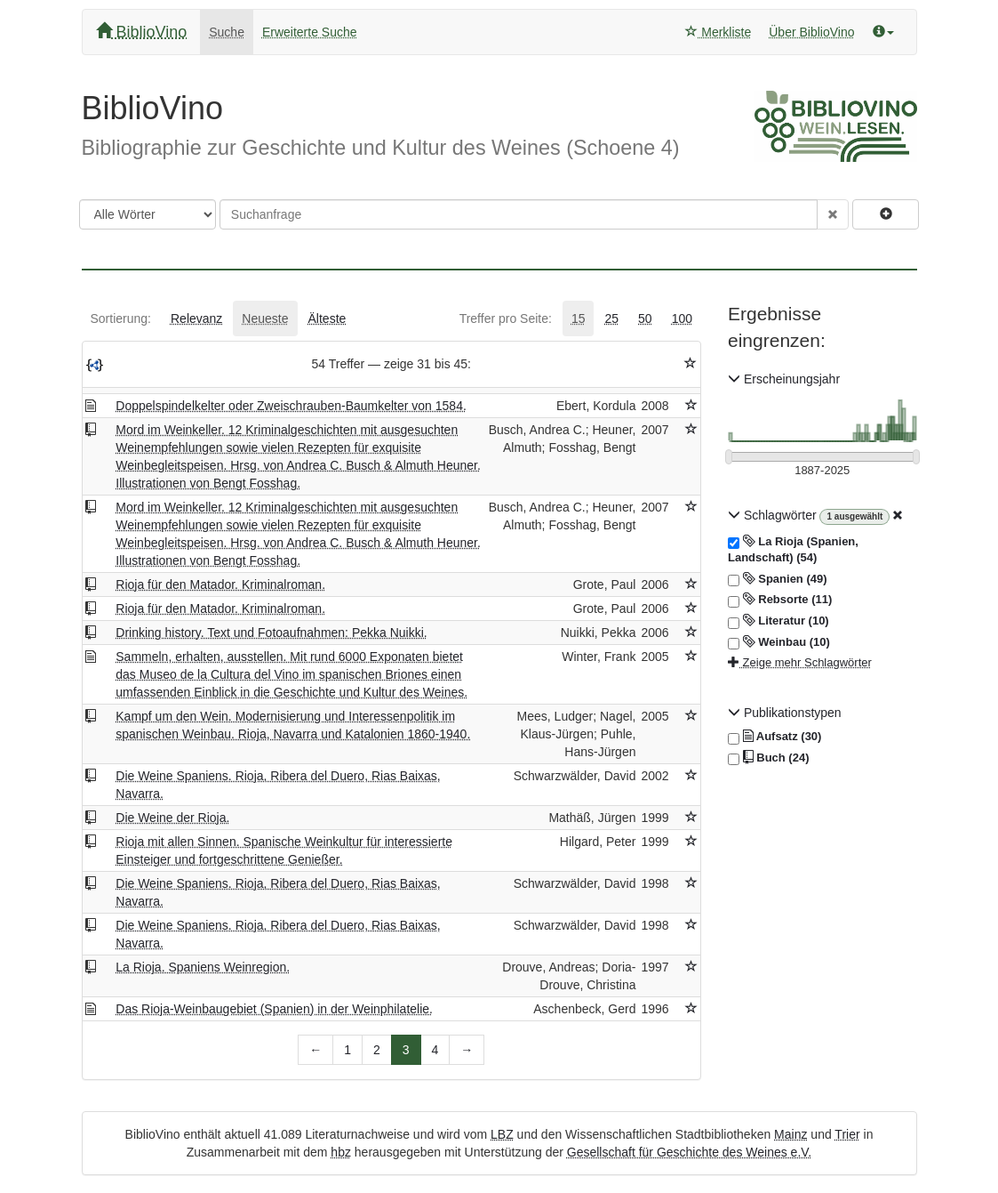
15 (578, 318)
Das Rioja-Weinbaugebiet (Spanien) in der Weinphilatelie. (274, 1009)
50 (645, 318)
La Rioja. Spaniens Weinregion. (203, 967)
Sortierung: (121, 318)
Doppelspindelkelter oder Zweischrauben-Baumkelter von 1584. (291, 406)
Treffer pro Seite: (505, 318)
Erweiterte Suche (309, 32)
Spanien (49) (777, 579)
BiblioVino (142, 31)
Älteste (327, 318)
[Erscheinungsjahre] (822, 471)
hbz (341, 1152)
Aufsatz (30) (774, 737)
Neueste (265, 318)
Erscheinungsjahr (784, 379)
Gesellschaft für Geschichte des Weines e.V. (689, 1152)
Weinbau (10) (779, 642)
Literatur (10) (778, 621)
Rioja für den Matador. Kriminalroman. (220, 584)
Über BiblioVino (811, 32)
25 (611, 318)
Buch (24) (768, 758)
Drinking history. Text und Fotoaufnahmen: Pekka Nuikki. (271, 632)
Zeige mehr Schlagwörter (800, 662)
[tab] (121, 318)
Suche (226, 32)
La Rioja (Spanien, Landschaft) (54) (793, 549)
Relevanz (196, 318)
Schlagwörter (773, 515)
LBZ (502, 1134)
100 (682, 318)
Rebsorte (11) (780, 600)
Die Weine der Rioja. (172, 817)
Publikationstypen (785, 712)
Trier (846, 1134)
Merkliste (718, 32)
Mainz (790, 1134)
